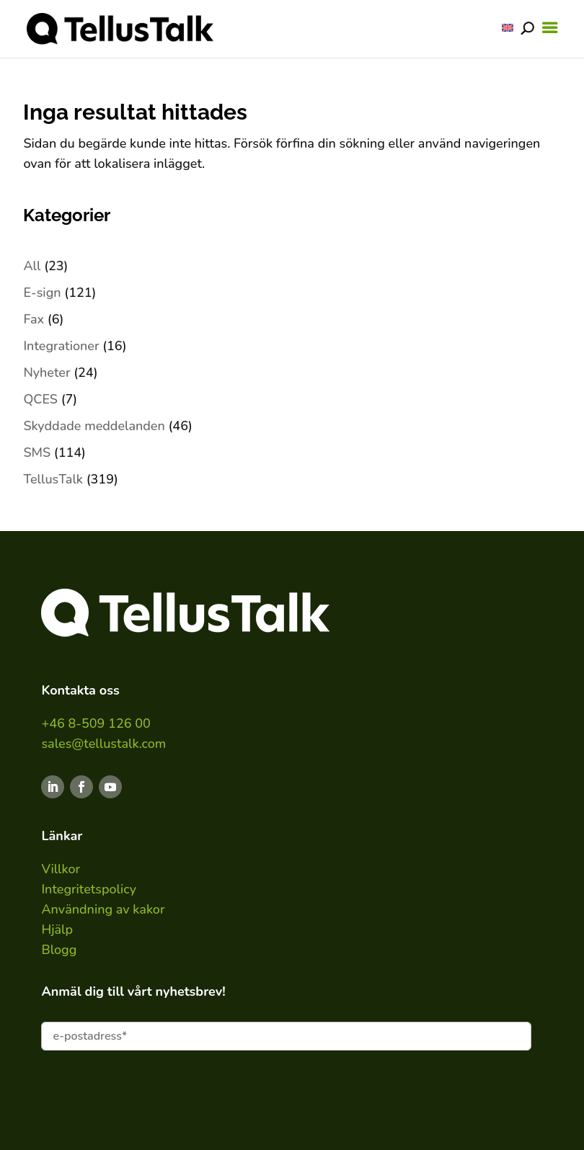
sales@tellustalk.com (103, 743)
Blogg (58, 949)
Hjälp (57, 929)
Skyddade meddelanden (93, 425)
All (31, 266)
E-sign (42, 292)
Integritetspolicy (88, 889)
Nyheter (46, 372)
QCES (40, 399)
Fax (33, 319)
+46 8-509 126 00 (95, 723)
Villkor (60, 869)
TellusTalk (53, 479)
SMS (36, 452)
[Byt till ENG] (507, 27)
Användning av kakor (102, 909)
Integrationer (61, 346)
